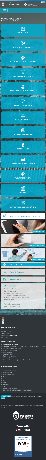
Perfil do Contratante (9, 356)
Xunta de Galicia (7, 372)
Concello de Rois (8, 369)
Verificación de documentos (12, 304)
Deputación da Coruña (9, 371)
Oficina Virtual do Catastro (10, 388)
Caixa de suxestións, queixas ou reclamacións (17, 297)
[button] (43, 2)
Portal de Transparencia (10, 350)
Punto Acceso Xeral (8, 374)
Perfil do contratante (10, 291)
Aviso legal (31, 396)
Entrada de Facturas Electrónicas (13, 293)
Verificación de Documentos (11, 362)
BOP (4, 376)
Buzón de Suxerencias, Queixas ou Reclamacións (17, 360)
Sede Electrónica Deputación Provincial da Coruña (17, 390)
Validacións (6, 384)
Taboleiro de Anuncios (9, 358)
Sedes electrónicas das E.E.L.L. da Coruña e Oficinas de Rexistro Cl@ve (24, 346)
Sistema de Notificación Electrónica (14, 295)
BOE (4, 380)
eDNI (4, 382)
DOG (4, 378)
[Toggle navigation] (5, 10)
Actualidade (7, 302)
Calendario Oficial (8, 354)
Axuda (3, 398)
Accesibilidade (16, 396)
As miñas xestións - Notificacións (12, 348)
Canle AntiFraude (9, 299)
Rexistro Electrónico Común (12, 306)
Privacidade (39, 396)
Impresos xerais (7, 352)
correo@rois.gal (13, 335)
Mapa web (24, 396)
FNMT (5, 386)
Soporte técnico (6, 396)
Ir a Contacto (4, 337)
